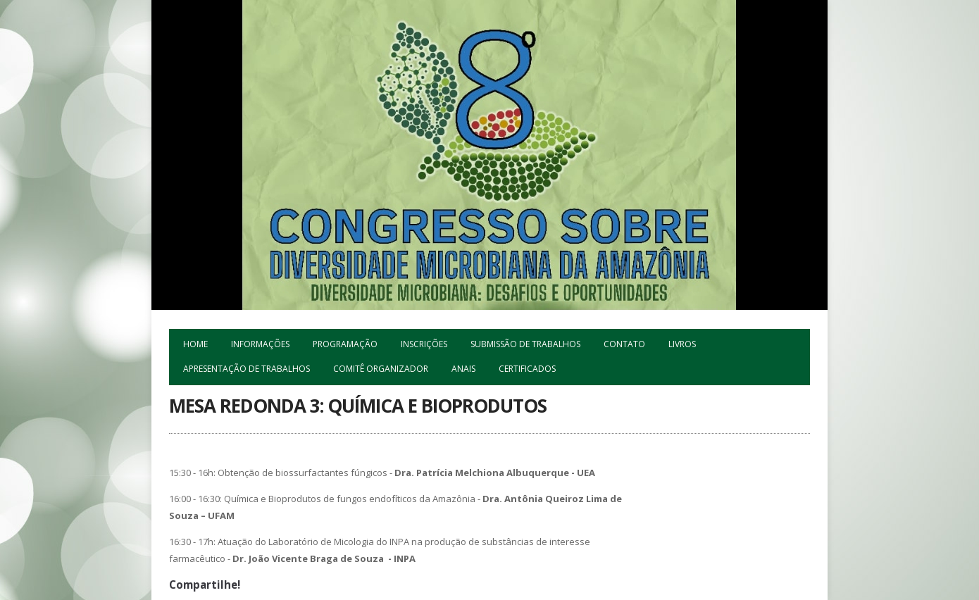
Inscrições (424, 344)
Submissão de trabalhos (525, 344)
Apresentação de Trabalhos (246, 369)
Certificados (527, 369)
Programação (345, 344)
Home (195, 344)
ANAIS (463, 369)
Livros (682, 344)
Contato (624, 344)
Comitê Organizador (380, 369)
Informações (260, 344)
